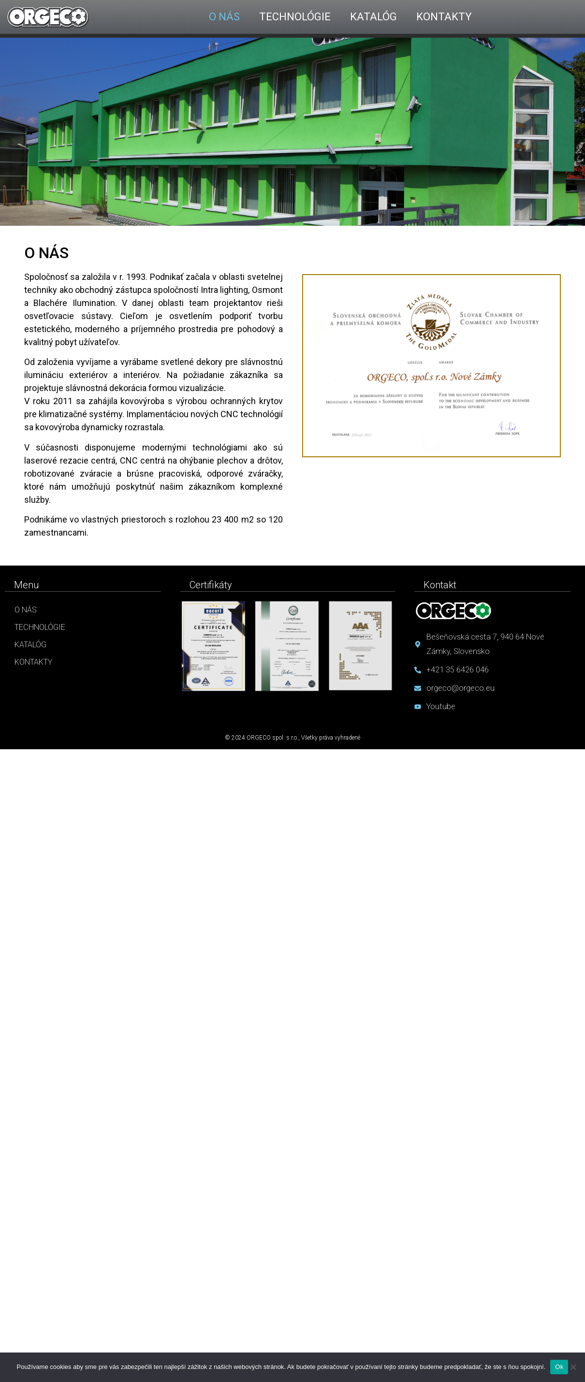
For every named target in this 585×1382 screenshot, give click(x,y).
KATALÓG (373, 17)
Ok (559, 1366)
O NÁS (224, 17)
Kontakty (33, 662)
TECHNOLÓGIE (295, 17)
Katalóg (30, 644)
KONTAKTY (444, 17)
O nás (26, 609)
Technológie (40, 627)
